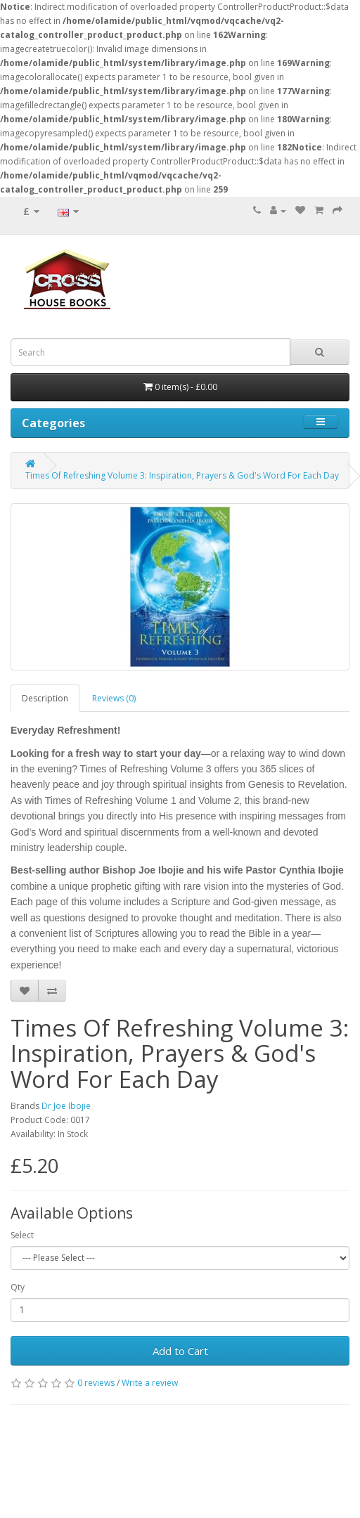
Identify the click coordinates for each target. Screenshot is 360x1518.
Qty (18, 1287)
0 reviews (96, 1383)
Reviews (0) (114, 698)
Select (22, 1235)
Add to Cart (180, 1351)
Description (45, 698)
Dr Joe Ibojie (66, 1106)
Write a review (150, 1383)
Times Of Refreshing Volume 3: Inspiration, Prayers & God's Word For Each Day (182, 475)
